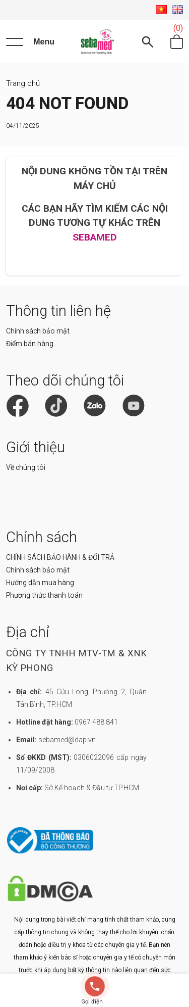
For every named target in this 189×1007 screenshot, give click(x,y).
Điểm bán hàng (29, 344)
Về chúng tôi (25, 467)
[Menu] (30, 42)
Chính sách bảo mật (38, 331)
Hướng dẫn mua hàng (40, 583)
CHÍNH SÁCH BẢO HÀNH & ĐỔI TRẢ (60, 557)
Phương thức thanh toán (44, 595)
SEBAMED (95, 237)
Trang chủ (23, 83)
